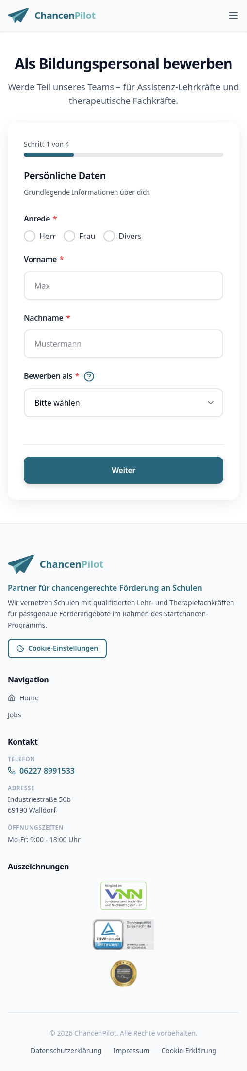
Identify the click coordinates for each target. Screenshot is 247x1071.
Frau (87, 236)
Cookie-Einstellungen (57, 648)
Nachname (47, 317)
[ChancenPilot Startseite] (52, 15)
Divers (130, 236)
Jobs (14, 714)
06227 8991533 (41, 770)
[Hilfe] (89, 376)
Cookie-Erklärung (188, 1050)
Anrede (40, 218)
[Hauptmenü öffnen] (233, 15)
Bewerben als (59, 376)
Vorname (44, 259)
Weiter (123, 470)
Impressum (131, 1050)
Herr (47, 236)
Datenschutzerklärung (66, 1050)
